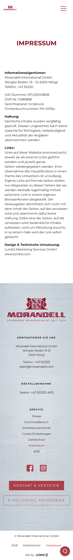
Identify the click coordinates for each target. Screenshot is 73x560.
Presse (36, 416)
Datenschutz (36, 439)
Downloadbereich (37, 422)
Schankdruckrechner (36, 428)
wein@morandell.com (36, 367)
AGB (36, 451)
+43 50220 (25, 87)
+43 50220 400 (42, 392)
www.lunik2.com (17, 254)
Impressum (36, 445)
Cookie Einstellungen (36, 434)
